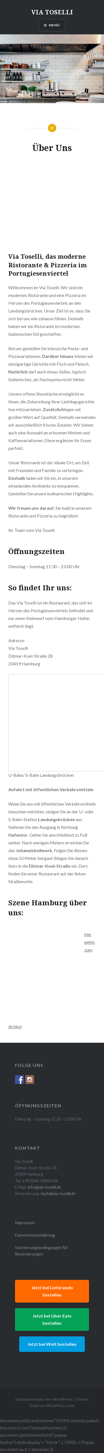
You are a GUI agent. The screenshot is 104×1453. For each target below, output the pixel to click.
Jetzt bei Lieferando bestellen (52, 1291)
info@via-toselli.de (44, 1187)
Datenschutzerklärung (35, 1235)
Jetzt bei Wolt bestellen (52, 1344)
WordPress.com (60, 1405)
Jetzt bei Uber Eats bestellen (52, 1319)
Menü (54, 25)
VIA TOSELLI (52, 12)
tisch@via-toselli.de (58, 1193)
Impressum (25, 1222)
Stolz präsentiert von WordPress (43, 1399)
